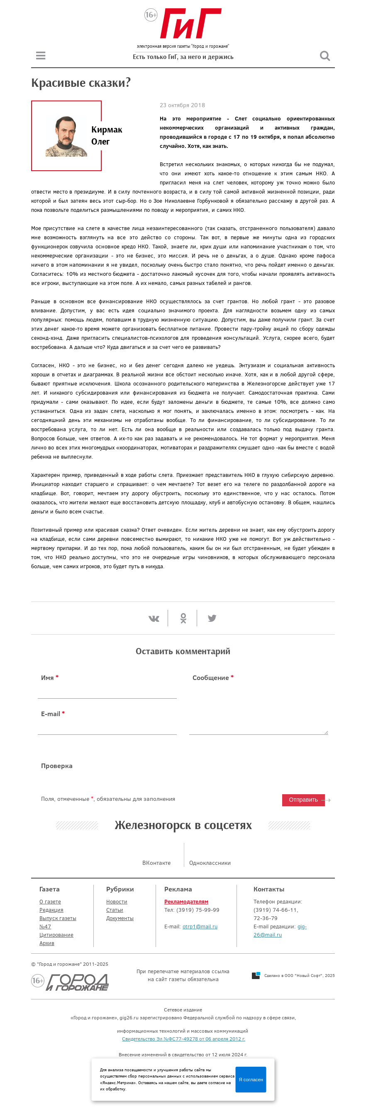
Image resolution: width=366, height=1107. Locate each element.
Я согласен (251, 1079)
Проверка (57, 765)
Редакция (51, 909)
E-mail (53, 713)
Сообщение (213, 677)
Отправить (303, 799)
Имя (50, 677)
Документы (120, 918)
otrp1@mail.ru (200, 926)
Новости (116, 901)
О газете (50, 901)
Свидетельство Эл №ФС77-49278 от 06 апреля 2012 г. (183, 1038)
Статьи (114, 909)
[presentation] (252, 765)
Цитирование (56, 934)
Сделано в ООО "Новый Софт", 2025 (299, 975)
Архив (46, 943)
